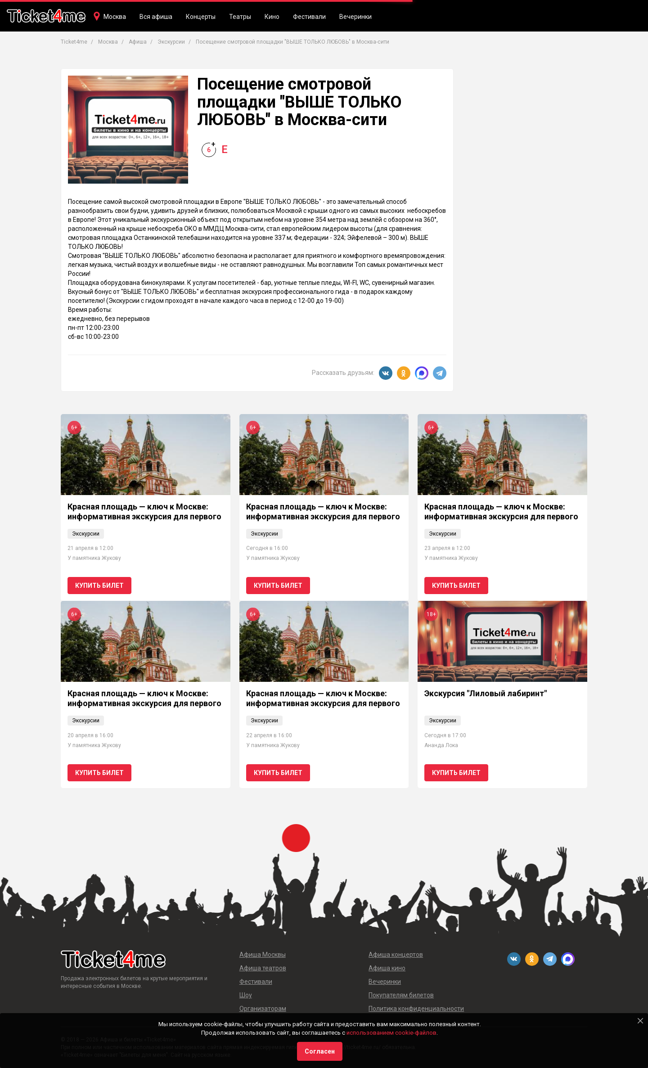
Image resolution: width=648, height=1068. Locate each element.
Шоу (245, 995)
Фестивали (309, 16)
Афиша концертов (396, 954)
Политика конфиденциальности (416, 1008)
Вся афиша (156, 16)
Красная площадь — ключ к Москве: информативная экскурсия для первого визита (144, 516)
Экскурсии (85, 534)
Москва (115, 16)
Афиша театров (262, 968)
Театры (240, 16)
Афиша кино (387, 968)
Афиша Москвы (262, 954)
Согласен (320, 1051)
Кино (272, 16)
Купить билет (99, 585)
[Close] (640, 1020)
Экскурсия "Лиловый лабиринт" (485, 693)
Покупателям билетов (401, 995)
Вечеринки (355, 16)
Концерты (201, 16)
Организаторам (262, 1008)
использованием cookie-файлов (391, 1032)
